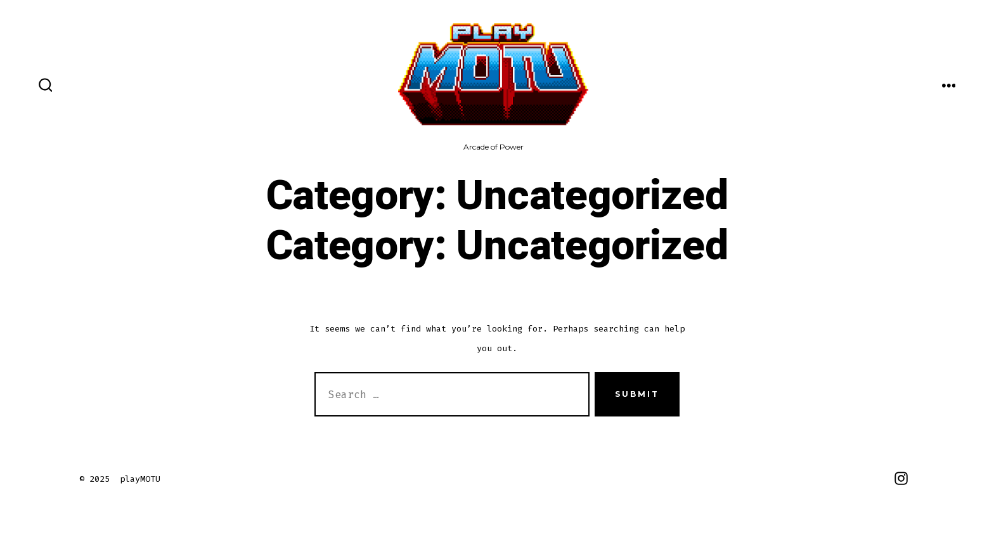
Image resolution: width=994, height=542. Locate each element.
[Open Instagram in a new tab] (901, 478)
